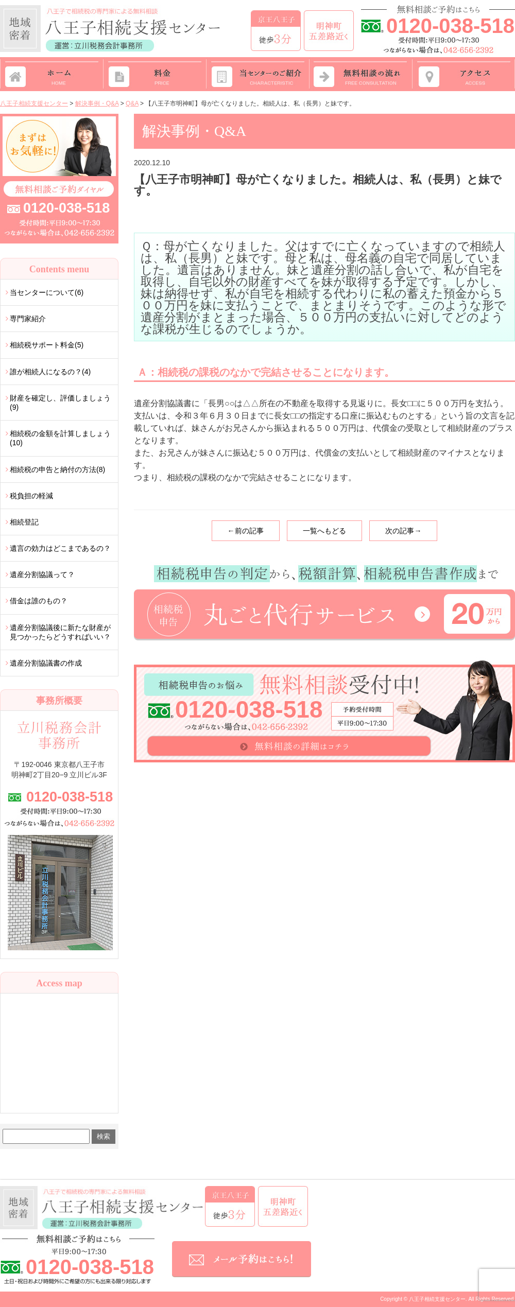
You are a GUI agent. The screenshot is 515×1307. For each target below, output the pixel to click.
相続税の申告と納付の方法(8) (57, 469)
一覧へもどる (324, 531)
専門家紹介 (28, 319)
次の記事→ (403, 531)
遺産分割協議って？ (42, 574)
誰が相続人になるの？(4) (50, 372)
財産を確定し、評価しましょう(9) (60, 402)
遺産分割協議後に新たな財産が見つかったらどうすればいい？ (60, 632)
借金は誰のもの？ (38, 601)
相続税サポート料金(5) (46, 345)
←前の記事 (246, 531)
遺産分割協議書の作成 (46, 663)
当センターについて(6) (46, 292)
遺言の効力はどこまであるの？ (60, 548)
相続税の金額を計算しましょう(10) (60, 438)
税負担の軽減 (31, 496)
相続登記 (24, 522)
